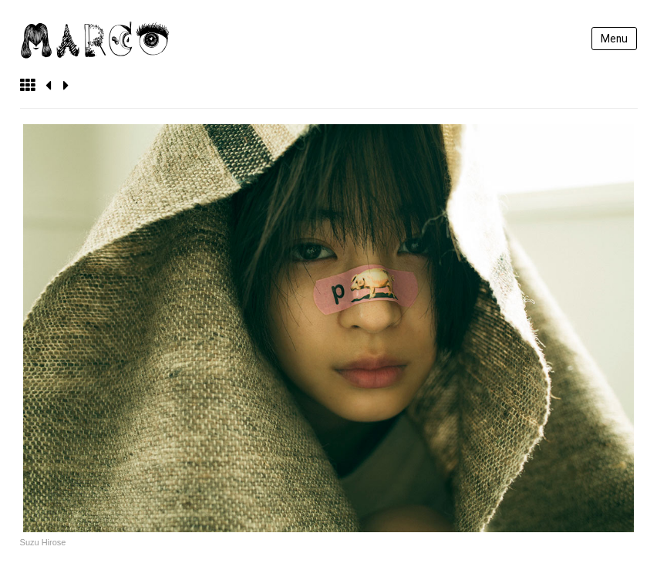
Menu (614, 38)
